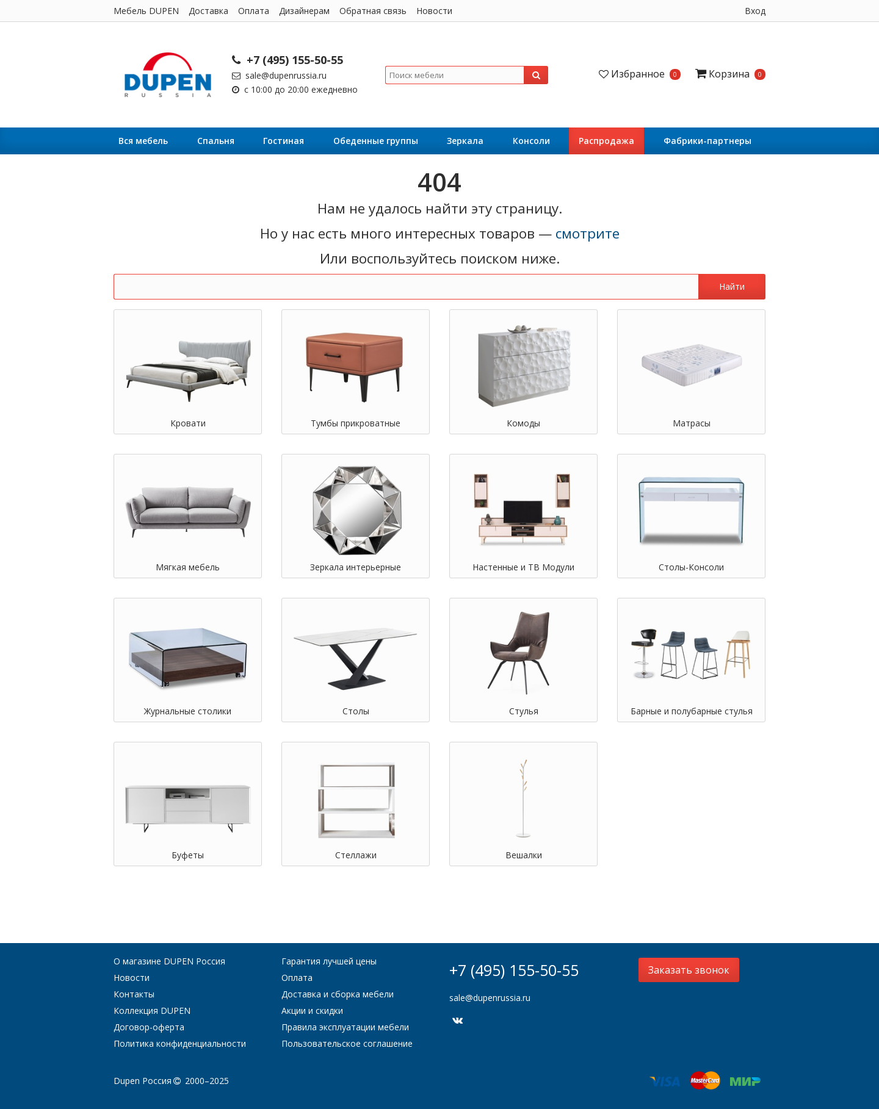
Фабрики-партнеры (707, 140)
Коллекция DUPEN (152, 1010)
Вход (755, 10)
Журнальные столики (187, 711)
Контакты (134, 994)
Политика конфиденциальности (180, 1043)
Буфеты (188, 855)
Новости (434, 10)
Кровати (188, 423)
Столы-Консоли (691, 567)
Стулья (523, 711)
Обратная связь (373, 10)
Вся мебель (143, 140)
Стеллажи (356, 855)
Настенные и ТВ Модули (523, 567)
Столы (355, 711)
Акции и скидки (312, 1010)
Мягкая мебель (188, 567)
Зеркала (465, 140)
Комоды (523, 423)
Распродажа (606, 140)
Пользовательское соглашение (347, 1043)
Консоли (531, 140)
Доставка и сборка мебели (337, 994)
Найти (732, 286)
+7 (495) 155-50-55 (287, 59)
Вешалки (523, 855)
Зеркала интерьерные (355, 567)
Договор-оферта (149, 1027)
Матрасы (692, 423)
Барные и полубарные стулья (692, 711)
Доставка (208, 10)
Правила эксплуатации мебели (345, 1027)
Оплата (253, 10)
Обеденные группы (375, 140)
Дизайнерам (304, 10)
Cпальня (215, 140)
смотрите (587, 233)
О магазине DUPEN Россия (169, 961)
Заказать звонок (688, 970)
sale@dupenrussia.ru (279, 75)
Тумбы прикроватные (355, 423)
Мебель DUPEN (146, 10)
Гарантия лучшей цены (329, 961)
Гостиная (283, 140)
